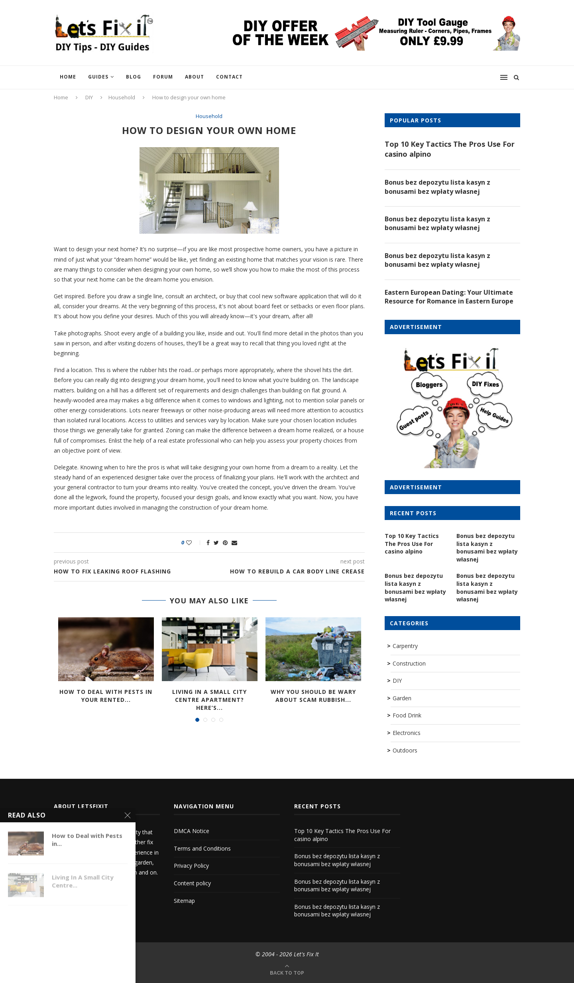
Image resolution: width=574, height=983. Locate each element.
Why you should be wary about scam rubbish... (313, 695)
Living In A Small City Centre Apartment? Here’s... (209, 699)
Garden (402, 698)
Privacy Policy (191, 865)
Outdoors (405, 750)
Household (121, 97)
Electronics (407, 733)
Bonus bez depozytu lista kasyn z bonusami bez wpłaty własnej (437, 186)
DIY (89, 97)
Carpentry (405, 646)
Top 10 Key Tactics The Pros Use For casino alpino (450, 149)
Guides (98, 76)
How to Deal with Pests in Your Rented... (105, 695)
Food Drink (407, 715)
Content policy (192, 883)
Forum (163, 76)
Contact (229, 76)
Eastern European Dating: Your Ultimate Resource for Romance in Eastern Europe (449, 296)
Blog (133, 76)
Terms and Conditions (202, 848)
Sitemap (184, 900)
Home (68, 76)
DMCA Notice (191, 831)
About (194, 76)
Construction (409, 663)
